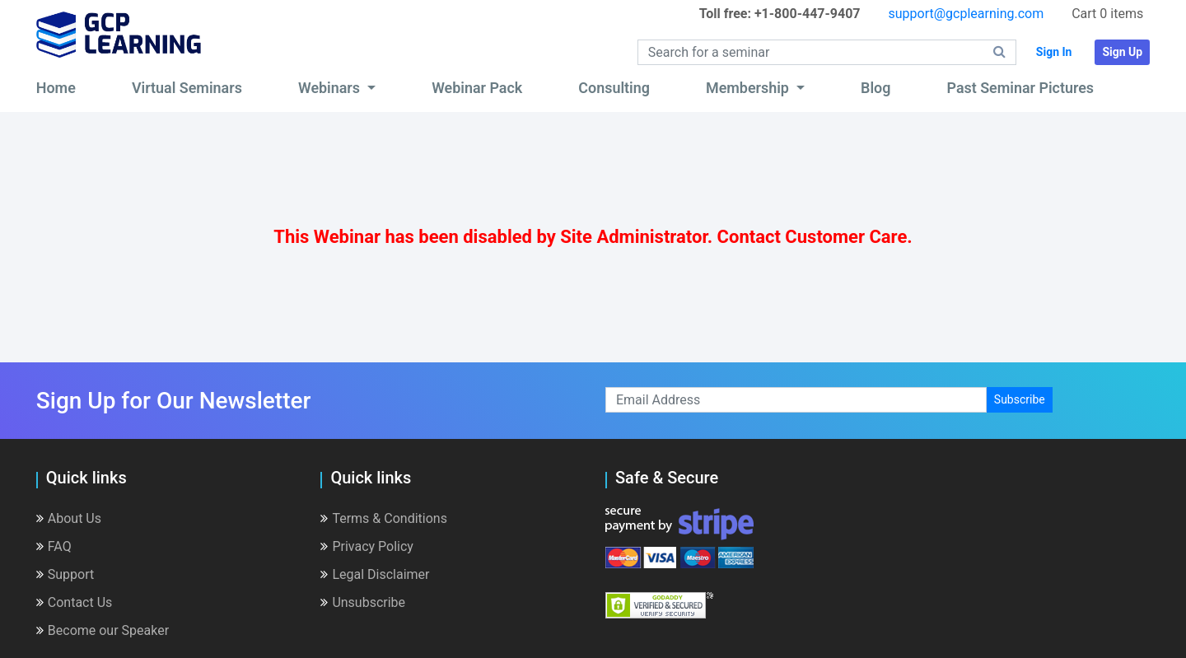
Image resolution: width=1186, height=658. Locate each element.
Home (56, 87)
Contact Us (74, 602)
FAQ (54, 546)
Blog (875, 87)
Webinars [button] (331, 87)
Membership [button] (749, 87)
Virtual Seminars (187, 87)
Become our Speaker (102, 630)
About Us (68, 518)
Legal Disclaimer (374, 574)
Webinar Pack (477, 87)
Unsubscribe (362, 602)
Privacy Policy (366, 546)
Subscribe (1019, 399)
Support (65, 574)
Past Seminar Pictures (1020, 87)
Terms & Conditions (383, 518)
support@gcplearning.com (966, 13)
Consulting (614, 87)
